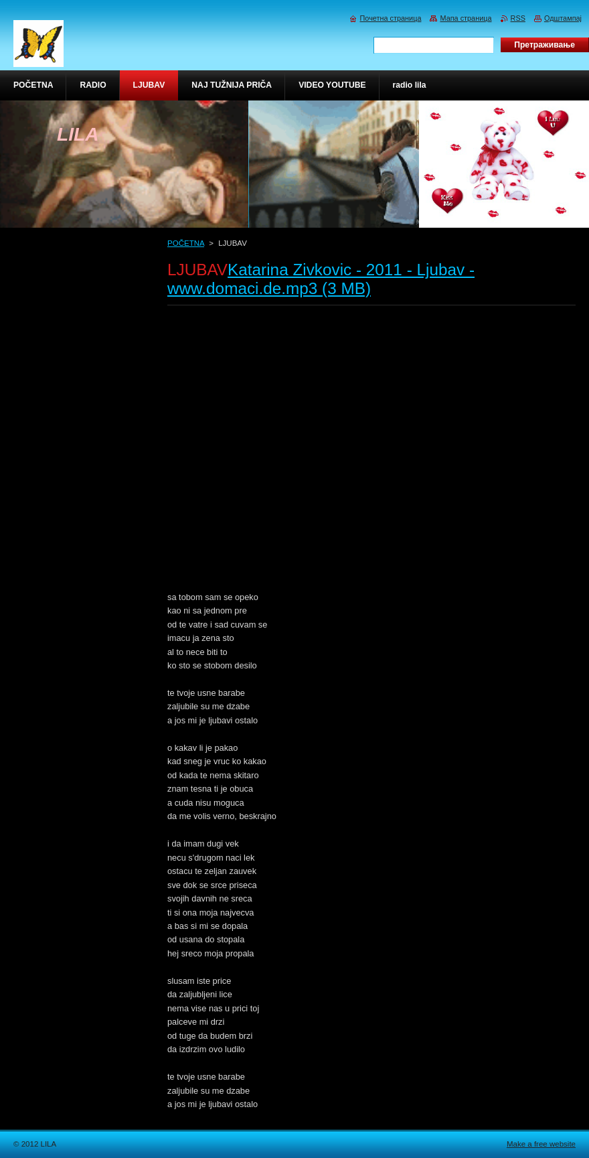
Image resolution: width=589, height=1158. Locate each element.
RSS (518, 18)
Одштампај (563, 18)
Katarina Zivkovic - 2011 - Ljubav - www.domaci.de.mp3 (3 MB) (321, 279)
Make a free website (541, 1144)
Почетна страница (391, 18)
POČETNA (185, 243)
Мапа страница (465, 18)
